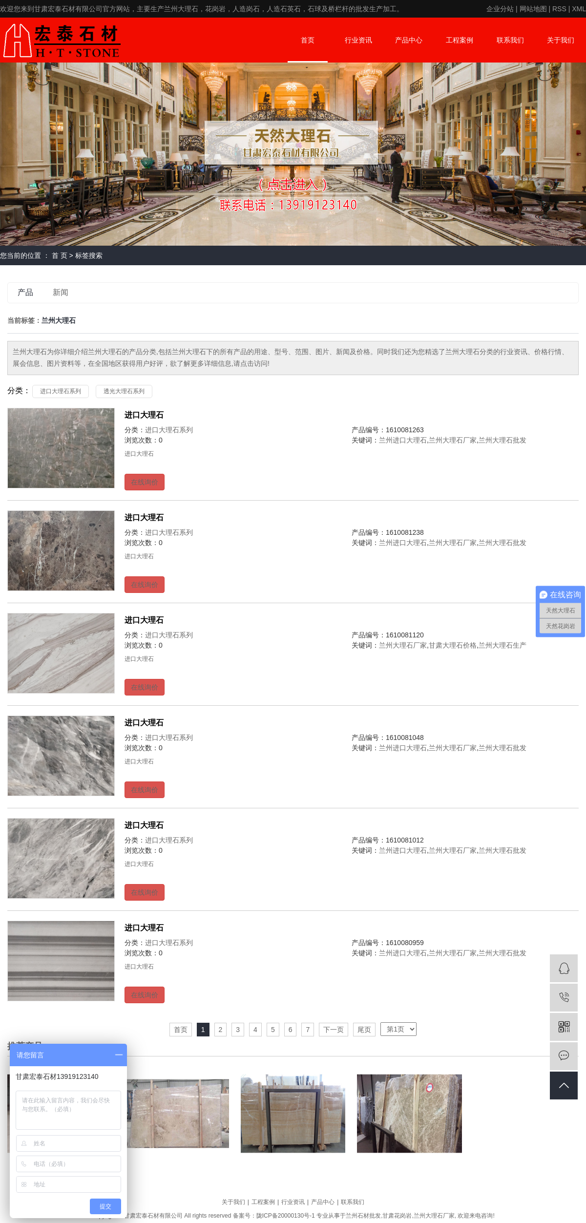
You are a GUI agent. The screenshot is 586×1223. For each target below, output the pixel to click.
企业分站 (500, 9)
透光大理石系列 (124, 391)
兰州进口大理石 (403, 440)
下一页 (333, 1029)
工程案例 (459, 40)
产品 (25, 292)
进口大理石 (144, 415)
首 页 (59, 255)
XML (579, 9)
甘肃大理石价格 (453, 645)
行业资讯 (358, 40)
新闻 (60, 292)
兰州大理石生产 (502, 645)
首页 (307, 40)
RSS (559, 9)
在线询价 (144, 482)
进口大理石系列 (60, 391)
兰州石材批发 (363, 1215)
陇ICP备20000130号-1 (285, 1215)
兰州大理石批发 (502, 440)
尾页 (364, 1029)
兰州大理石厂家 (453, 440)
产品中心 (408, 40)
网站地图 (533, 9)
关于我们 (560, 40)
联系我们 (510, 40)
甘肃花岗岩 (397, 1215)
